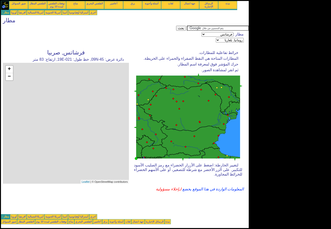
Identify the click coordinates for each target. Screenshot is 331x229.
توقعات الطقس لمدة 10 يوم (56, 5)
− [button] (9, 76)
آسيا (65, 12)
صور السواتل (19, 3)
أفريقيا (22, 12)
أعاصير (113, 3)
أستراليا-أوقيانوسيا (78, 12)
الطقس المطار (38, 3)
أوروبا (14, 12)
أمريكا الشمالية (36, 12)
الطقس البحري (94, 3)
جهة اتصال (190, 3)
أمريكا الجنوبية (53, 12)
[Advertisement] (88, 36)
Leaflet (86, 181)
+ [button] (9, 69)
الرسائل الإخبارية (208, 5)
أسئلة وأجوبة (152, 3)
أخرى (93, 12)
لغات (170, 3)
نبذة (228, 3)
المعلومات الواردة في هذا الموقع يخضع (212, 189)
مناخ (75, 3)
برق (133, 3)
